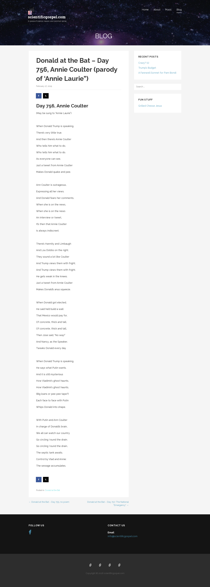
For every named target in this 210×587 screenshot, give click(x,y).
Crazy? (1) (143, 62)
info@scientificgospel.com (122, 536)
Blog (179, 9)
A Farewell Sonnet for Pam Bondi (157, 72)
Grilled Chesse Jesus (150, 105)
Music (168, 9)
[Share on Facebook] (39, 95)
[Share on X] (46, 95)
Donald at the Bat (52, 490)
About (156, 9)
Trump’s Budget (147, 67)
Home (145, 9)
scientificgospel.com (47, 16)
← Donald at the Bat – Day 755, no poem (49, 502)
